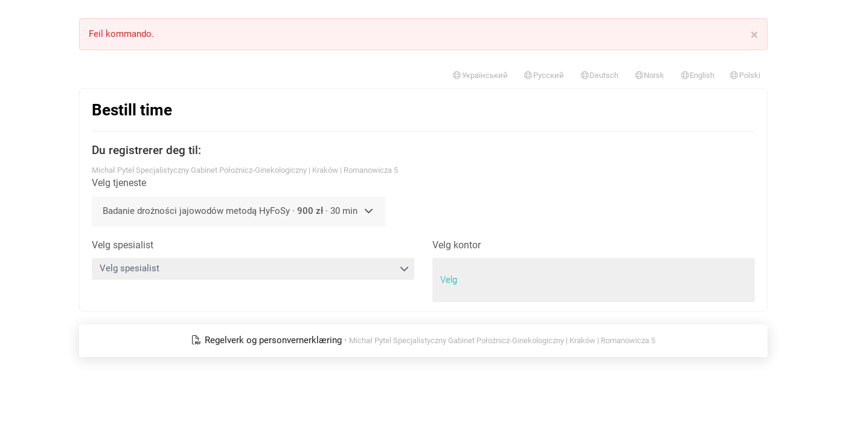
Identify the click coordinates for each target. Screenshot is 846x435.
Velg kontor (456, 245)
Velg (448, 279)
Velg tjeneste (119, 182)
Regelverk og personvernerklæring (267, 340)
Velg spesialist (122, 245)
